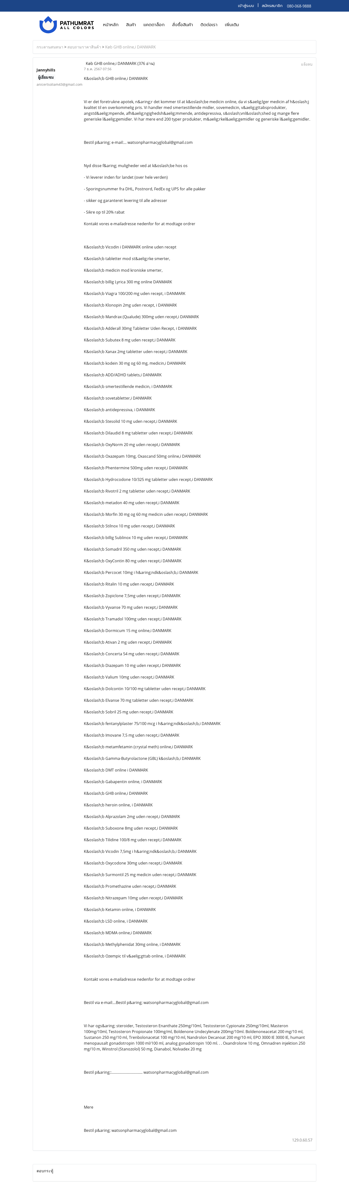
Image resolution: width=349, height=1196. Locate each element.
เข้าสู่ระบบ (246, 6)
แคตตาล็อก (154, 24)
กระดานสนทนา (50, 47)
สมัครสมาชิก (272, 6)
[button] (247, 25)
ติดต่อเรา (208, 24)
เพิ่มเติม (232, 24)
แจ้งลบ (306, 64)
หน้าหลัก (111, 24)
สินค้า (131, 24)
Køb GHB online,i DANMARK (130, 47)
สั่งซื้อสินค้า (182, 24)
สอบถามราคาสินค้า (84, 47)
